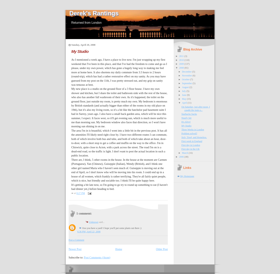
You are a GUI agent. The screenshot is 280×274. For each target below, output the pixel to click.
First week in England (191, 141)
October (186, 79)
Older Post (162, 249)
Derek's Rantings (94, 13)
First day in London (190, 145)
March (185, 153)
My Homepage (187, 176)
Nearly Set (186, 118)
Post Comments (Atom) (97, 257)
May (184, 99)
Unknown (93, 222)
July (184, 91)
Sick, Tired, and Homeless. (194, 137)
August (185, 87)
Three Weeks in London (192, 129)
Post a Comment (76, 240)
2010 (181, 60)
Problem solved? (189, 133)
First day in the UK (190, 149)
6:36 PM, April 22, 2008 (89, 231)
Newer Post (75, 249)
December (187, 71)
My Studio (80, 51)
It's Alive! (186, 121)
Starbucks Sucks (189, 114)
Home (118, 249)
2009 (181, 64)
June (184, 95)
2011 (181, 56)
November (187, 75)
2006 (181, 156)
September (187, 83)
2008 (181, 67)
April (185, 102)
